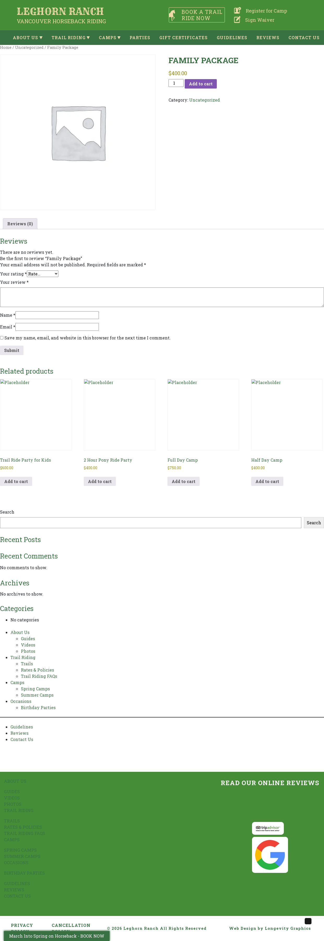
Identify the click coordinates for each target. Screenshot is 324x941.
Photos (28, 651)
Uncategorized (29, 47)
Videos (28, 645)
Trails (27, 663)
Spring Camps (35, 688)
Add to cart (201, 83)
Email (7, 327)
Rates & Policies (37, 670)
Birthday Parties (38, 707)
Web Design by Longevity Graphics (270, 928)
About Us (25, 37)
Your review (14, 282)
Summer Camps (37, 695)
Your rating (13, 274)
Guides (28, 638)
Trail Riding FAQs (39, 676)
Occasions (20, 701)
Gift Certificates (183, 37)
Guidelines (232, 37)
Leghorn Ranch (141, 928)
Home (5, 47)
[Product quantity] (176, 83)
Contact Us (304, 37)
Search (7, 512)
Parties (140, 37)
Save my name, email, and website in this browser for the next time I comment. (87, 337)
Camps (107, 37)
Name (7, 315)
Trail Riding (69, 37)
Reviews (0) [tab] (20, 223)
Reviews (267, 37)
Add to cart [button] (16, 481)
